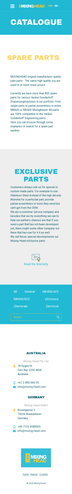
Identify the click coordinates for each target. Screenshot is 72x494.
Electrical (52, 306)
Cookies (43, 474)
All (15, 291)
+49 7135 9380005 (29, 426)
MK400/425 (50, 291)
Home (26, 474)
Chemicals (21, 306)
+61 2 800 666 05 (28, 382)
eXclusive (51, 299)
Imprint (34, 474)
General (30, 291)
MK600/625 (22, 299)
